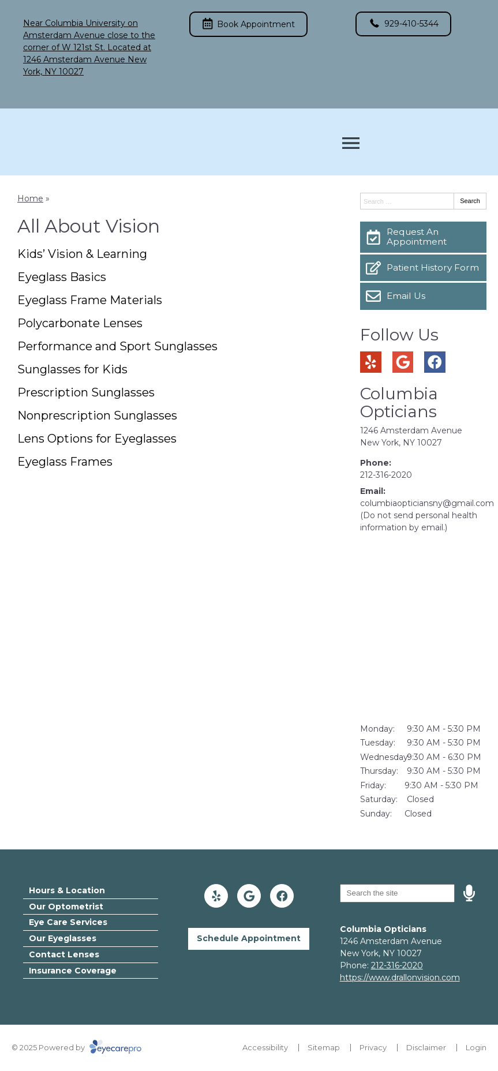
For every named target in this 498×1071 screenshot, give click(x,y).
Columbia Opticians (399, 402)
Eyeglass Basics (61, 277)
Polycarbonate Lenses (80, 323)
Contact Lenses (64, 954)
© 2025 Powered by (76, 1047)
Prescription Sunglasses (86, 392)
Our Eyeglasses (62, 938)
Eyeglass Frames (65, 462)
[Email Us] (423, 296)
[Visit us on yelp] (370, 362)
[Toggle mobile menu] (350, 143)
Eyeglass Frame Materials (89, 300)
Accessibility (265, 1047)
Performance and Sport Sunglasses (117, 346)
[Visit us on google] (403, 362)
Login (476, 1047)
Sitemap (324, 1047)
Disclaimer (426, 1047)
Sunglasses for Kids (72, 369)
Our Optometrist (66, 906)
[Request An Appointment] (423, 237)
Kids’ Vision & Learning (82, 254)
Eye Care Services (68, 922)
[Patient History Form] (423, 267)
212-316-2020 (386, 475)
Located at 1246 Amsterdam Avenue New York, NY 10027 (87, 59)
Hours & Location (67, 890)
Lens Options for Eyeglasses (97, 438)
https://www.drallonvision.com (400, 977)
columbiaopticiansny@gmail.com (427, 503)
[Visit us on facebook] (434, 362)
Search (470, 200)
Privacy (373, 1047)
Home (30, 198)
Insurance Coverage (73, 970)
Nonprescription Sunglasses (97, 415)
